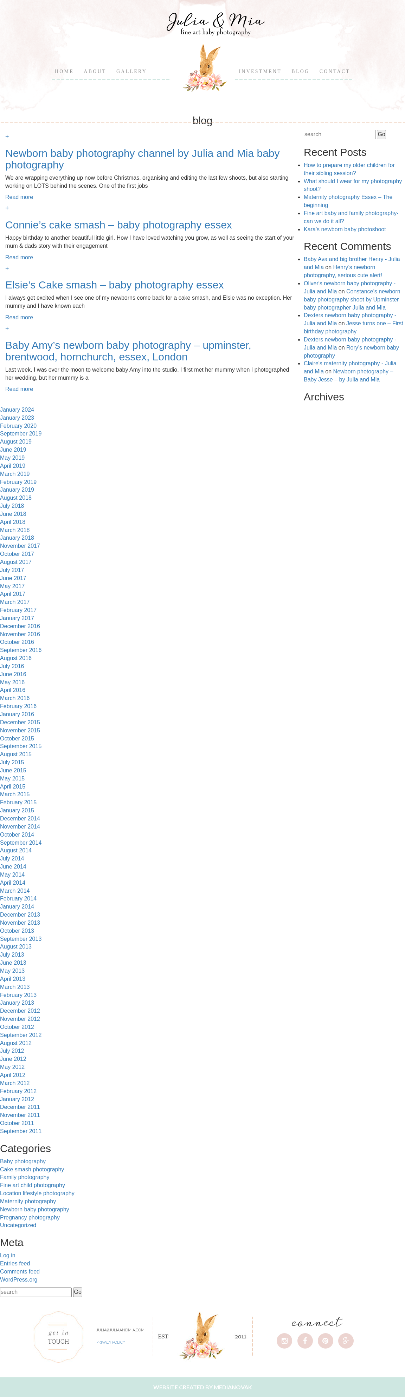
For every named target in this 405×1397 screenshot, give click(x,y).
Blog (300, 71)
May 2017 (12, 586)
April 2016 (12, 690)
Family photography (25, 1177)
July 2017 (12, 570)
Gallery (131, 71)
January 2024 (17, 410)
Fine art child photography (32, 1185)
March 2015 (15, 794)
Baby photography (23, 1161)
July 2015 (12, 762)
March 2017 (15, 602)
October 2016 (17, 642)
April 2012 (12, 1075)
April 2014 (12, 883)
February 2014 (18, 899)
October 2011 (17, 1123)
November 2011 (20, 1115)
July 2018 (12, 506)
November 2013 (20, 923)
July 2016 (12, 666)
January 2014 (17, 907)
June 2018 (13, 514)
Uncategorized (18, 1225)
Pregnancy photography (30, 1217)
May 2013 (12, 971)
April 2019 (12, 466)
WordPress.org (18, 1280)
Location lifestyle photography (37, 1193)
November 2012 (20, 1019)
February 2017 (18, 610)
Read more (19, 197)
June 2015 (13, 770)
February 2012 (18, 1091)
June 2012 (13, 1059)
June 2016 (13, 674)
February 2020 (18, 426)
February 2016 (18, 706)
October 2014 (17, 835)
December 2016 (20, 626)
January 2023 (17, 418)
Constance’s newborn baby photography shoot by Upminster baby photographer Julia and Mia (352, 299)
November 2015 (20, 730)
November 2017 (20, 546)
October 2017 (17, 554)
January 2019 (17, 490)
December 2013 (20, 915)
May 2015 (12, 778)
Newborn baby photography (34, 1209)
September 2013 (20, 939)
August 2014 (16, 850)
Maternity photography (28, 1201)
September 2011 (20, 1131)
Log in (7, 1255)
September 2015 (20, 746)
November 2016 (20, 634)
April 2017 (12, 594)
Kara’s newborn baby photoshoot (345, 229)
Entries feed (15, 1263)
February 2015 (18, 802)
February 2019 (18, 482)
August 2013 (16, 947)
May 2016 (12, 682)
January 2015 (17, 810)
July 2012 (12, 1051)
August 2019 (16, 442)
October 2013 (17, 931)
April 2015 (12, 787)
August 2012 (16, 1043)
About (95, 71)
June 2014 (13, 867)
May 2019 (12, 458)
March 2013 (15, 987)
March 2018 (15, 530)
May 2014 (12, 875)
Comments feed (20, 1272)
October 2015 (17, 738)
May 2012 (12, 1067)
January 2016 (17, 714)
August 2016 (16, 658)
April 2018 (12, 522)
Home (64, 71)
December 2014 (20, 818)
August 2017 (16, 562)
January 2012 (17, 1099)
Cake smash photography (32, 1169)
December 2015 (20, 722)
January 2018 (17, 538)
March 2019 (15, 474)
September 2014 (20, 843)
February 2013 (18, 995)
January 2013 (17, 1003)
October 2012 (17, 1027)
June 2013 (13, 963)
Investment (260, 71)
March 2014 (15, 891)
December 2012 (20, 1011)
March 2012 (15, 1083)
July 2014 (12, 859)
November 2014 (20, 827)
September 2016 (20, 650)
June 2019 (13, 450)
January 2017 (17, 618)
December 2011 (20, 1107)
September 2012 (20, 1035)
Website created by (202, 1387)
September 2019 (20, 434)
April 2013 (12, 979)
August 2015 (16, 754)
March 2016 (15, 698)
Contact (335, 71)
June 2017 (13, 578)
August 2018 (16, 498)
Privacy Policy (110, 1342)
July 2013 (12, 955)
